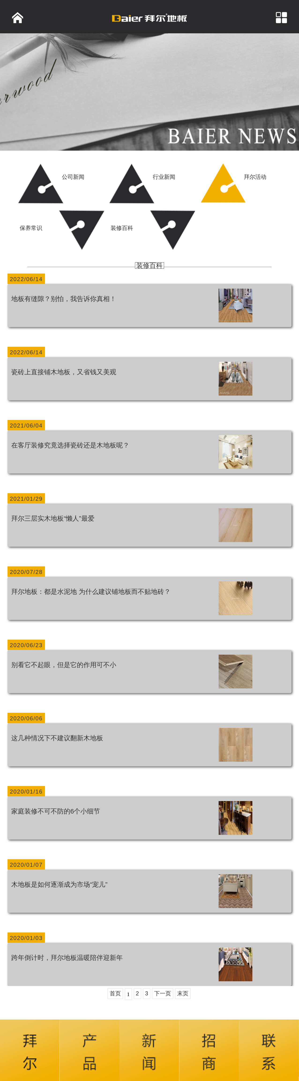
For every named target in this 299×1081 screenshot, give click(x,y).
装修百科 (149, 265)
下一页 (162, 993)
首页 (115, 993)
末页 (182, 993)
